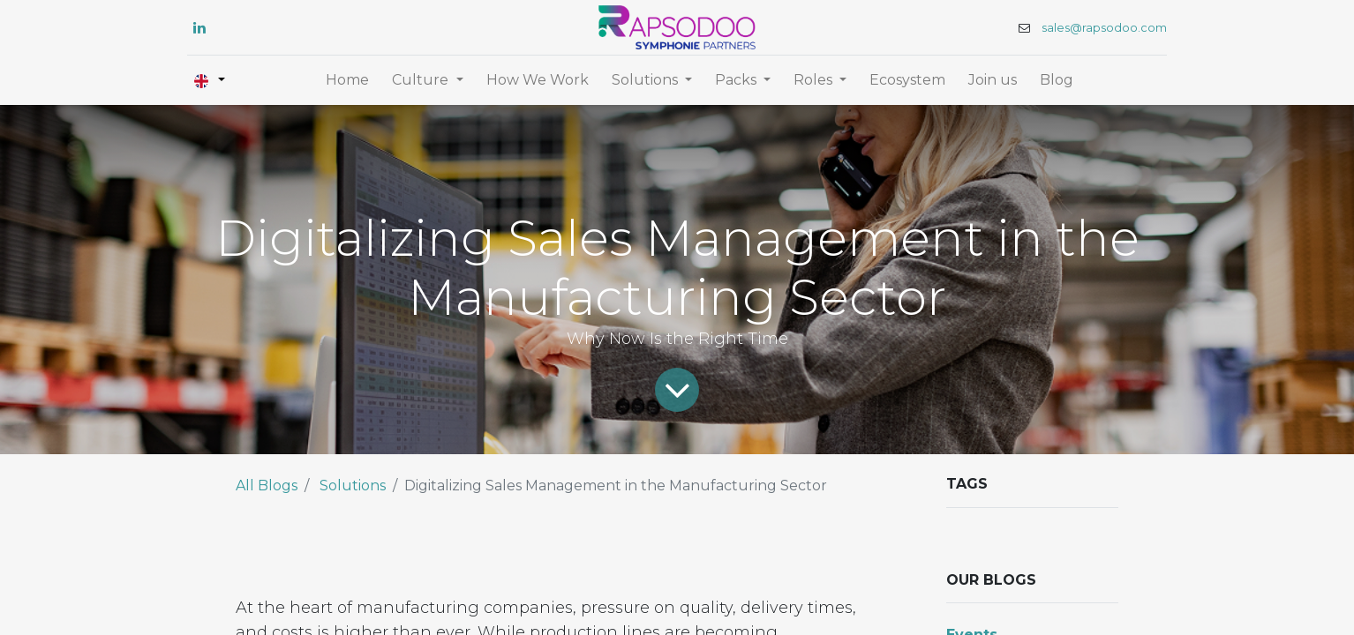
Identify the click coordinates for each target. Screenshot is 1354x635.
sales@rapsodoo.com (1104, 27)
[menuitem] (347, 80)
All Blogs (266, 485)
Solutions (353, 485)
